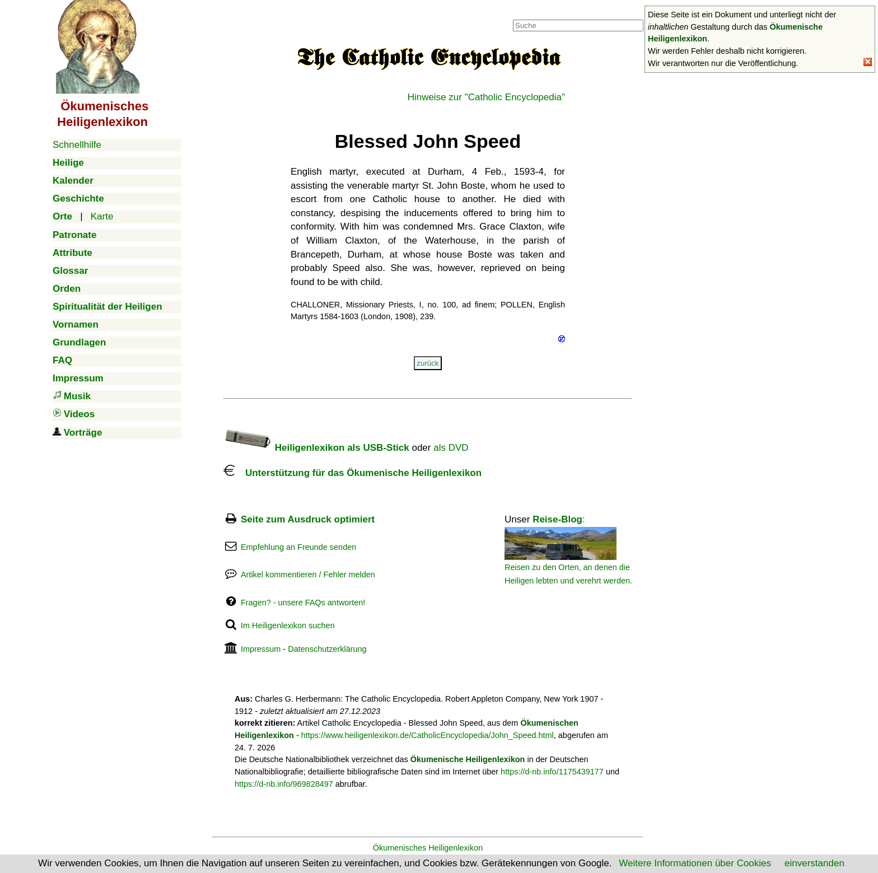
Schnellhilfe (77, 144)
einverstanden (814, 863)
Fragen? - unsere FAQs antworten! (303, 602)
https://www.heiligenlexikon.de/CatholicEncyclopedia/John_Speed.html (427, 735)
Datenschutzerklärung (327, 649)
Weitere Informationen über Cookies (695, 863)
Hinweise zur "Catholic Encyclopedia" (486, 97)
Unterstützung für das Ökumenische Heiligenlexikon (352, 473)
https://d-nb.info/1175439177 (552, 771)
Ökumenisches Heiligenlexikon (428, 847)
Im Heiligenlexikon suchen (288, 625)
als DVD (450, 447)
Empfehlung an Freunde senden (298, 547)
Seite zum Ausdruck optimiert (308, 519)
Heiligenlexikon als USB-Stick (316, 447)
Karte (102, 216)
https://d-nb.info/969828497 (284, 783)
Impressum (261, 649)
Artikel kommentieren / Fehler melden (308, 574)
